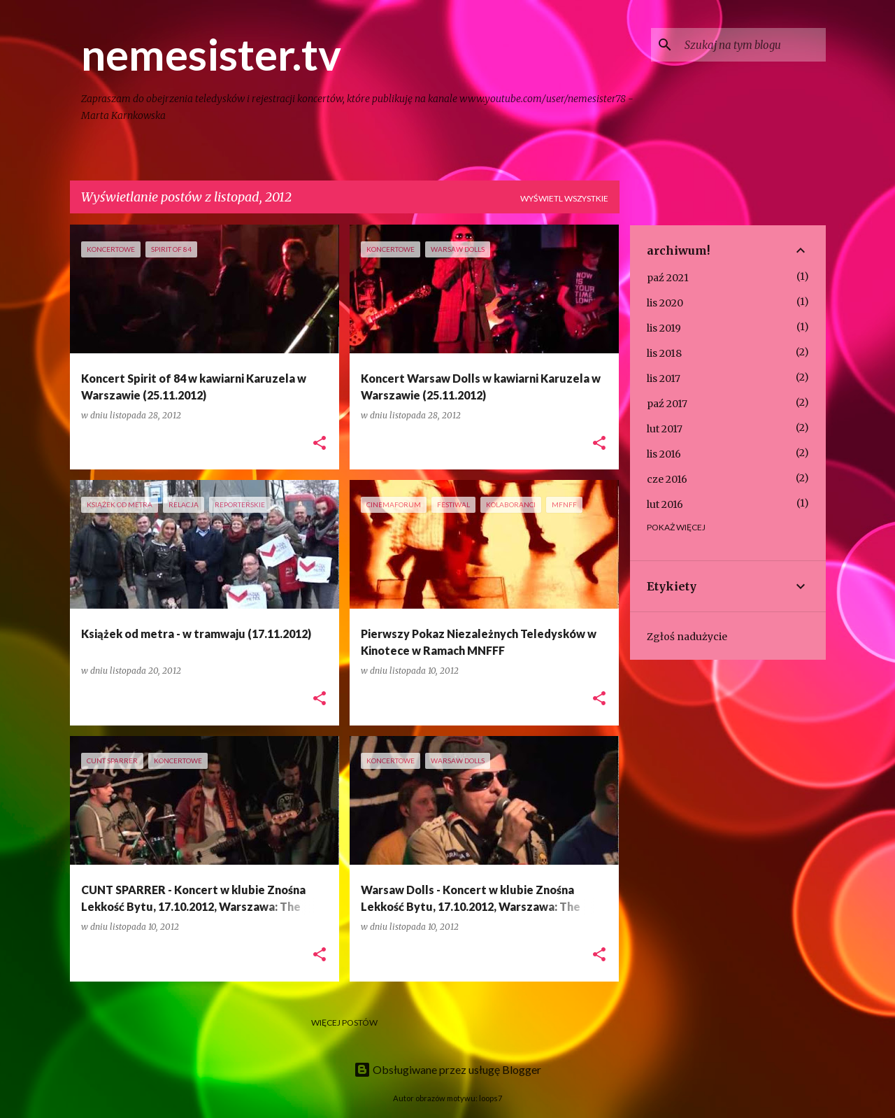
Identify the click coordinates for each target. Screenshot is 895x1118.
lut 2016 (665, 504)
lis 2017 (663, 378)
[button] (319, 443)
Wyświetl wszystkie (564, 198)
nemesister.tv (211, 54)
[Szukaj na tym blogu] (752, 45)
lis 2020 (665, 303)
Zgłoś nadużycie (687, 636)
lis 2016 (664, 454)
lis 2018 (664, 353)
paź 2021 (668, 277)
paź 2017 (667, 403)
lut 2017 (664, 429)
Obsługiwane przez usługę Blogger (447, 1069)
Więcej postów (344, 1022)
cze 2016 (667, 479)
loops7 (490, 1098)
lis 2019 (664, 328)
